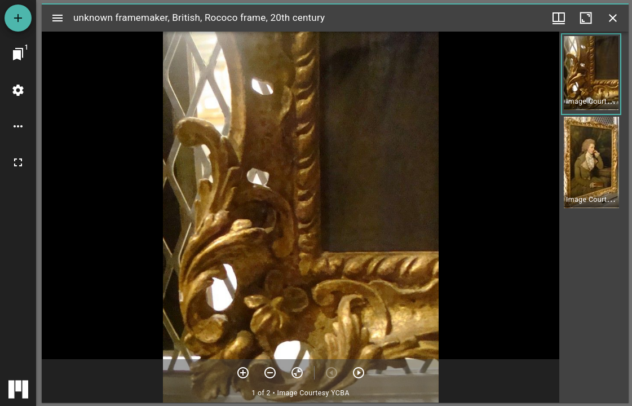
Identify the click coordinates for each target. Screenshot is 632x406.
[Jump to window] (18, 54)
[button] (591, 74)
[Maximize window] (585, 18)
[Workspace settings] (18, 90)
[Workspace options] (18, 126)
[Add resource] (18, 18)
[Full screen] (18, 162)
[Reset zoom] (297, 372)
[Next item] (358, 372)
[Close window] (612, 18)
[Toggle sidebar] (57, 18)
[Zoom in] (243, 372)
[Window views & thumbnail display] (558, 18)
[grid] (594, 217)
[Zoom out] (270, 372)
